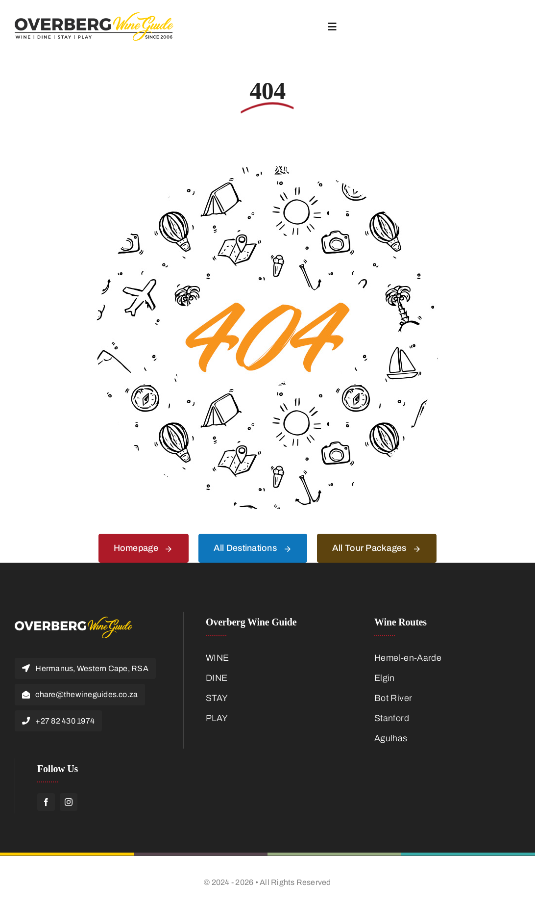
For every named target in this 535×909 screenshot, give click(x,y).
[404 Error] (267, 170)
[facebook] (46, 802)
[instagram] (68, 802)
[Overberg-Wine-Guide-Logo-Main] (94, 17)
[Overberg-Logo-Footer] (73, 621)
